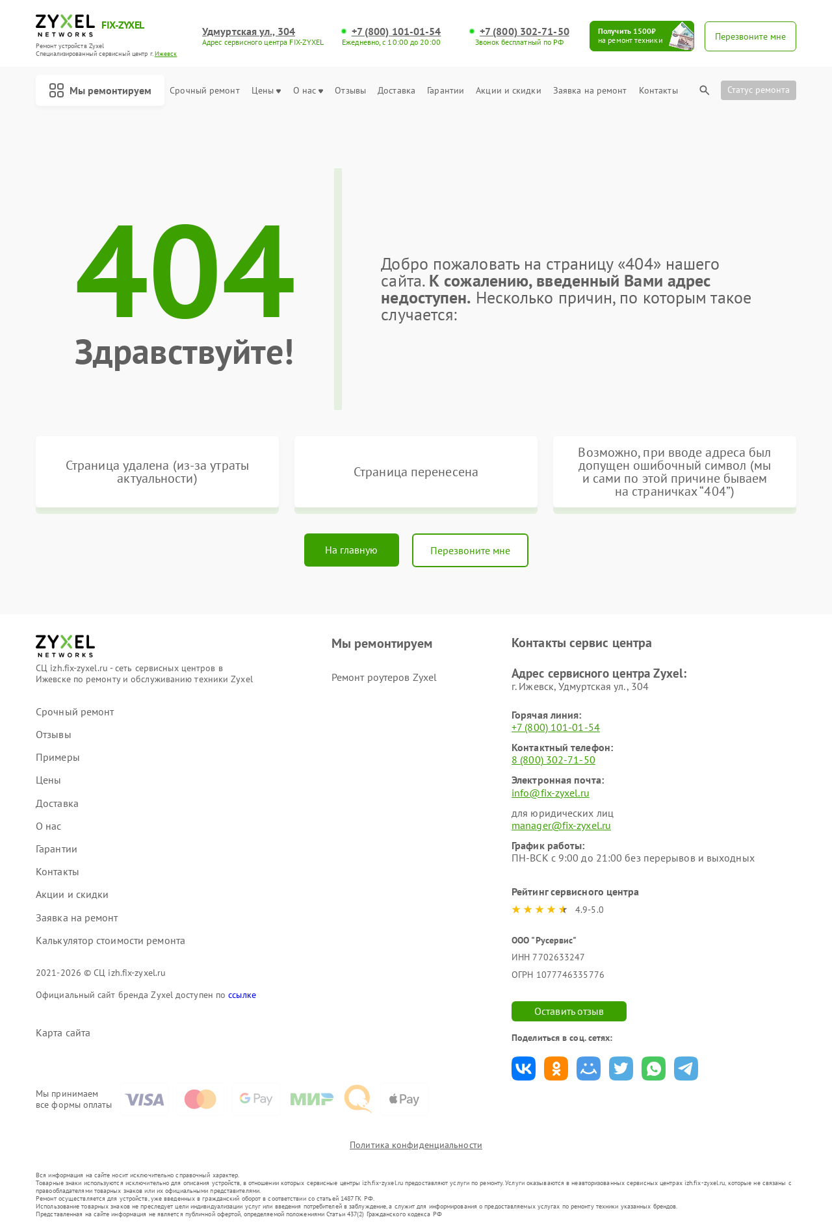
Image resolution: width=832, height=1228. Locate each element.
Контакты (658, 90)
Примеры (58, 757)
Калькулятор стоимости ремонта (110, 940)
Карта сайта (63, 1033)
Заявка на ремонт (590, 90)
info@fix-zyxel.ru (551, 792)
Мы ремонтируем (100, 90)
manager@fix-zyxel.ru (561, 825)
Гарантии (445, 90)
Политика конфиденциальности (416, 1145)
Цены (266, 90)
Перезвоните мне (470, 550)
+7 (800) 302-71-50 (524, 31)
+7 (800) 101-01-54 (396, 31)
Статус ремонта (758, 90)
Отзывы (350, 90)
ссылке (242, 995)
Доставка (396, 90)
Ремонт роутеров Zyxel (384, 677)
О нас (308, 90)
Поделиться (524, 1068)
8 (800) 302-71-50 (553, 759)
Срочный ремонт (204, 90)
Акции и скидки (508, 90)
